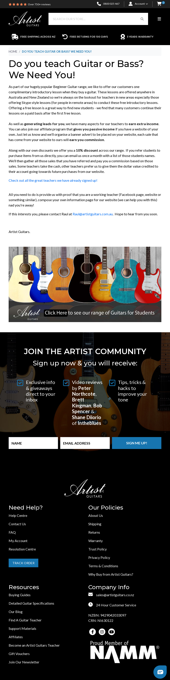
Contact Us (17, 524)
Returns (94, 532)
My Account (18, 541)
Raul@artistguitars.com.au (93, 214)
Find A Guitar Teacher (25, 620)
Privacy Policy (99, 557)
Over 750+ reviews (39, 4)
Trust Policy (97, 549)
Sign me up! (136, 443)
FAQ (12, 532)
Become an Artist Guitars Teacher (34, 645)
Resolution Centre (22, 549)
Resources (24, 587)
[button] (159, 4)
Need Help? (26, 507)
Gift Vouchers (19, 653)
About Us (95, 515)
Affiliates (16, 637)
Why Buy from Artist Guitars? (110, 574)
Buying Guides (20, 595)
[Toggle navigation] (159, 19)
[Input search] (92, 19)
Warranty (95, 541)
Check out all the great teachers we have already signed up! (53, 180)
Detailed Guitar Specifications (31, 603)
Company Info (108, 587)
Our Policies (105, 507)
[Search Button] (142, 19)
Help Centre (18, 515)
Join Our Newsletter (24, 662)
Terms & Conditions (103, 566)
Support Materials (22, 628)
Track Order (23, 563)
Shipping (94, 524)
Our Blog (16, 611)
